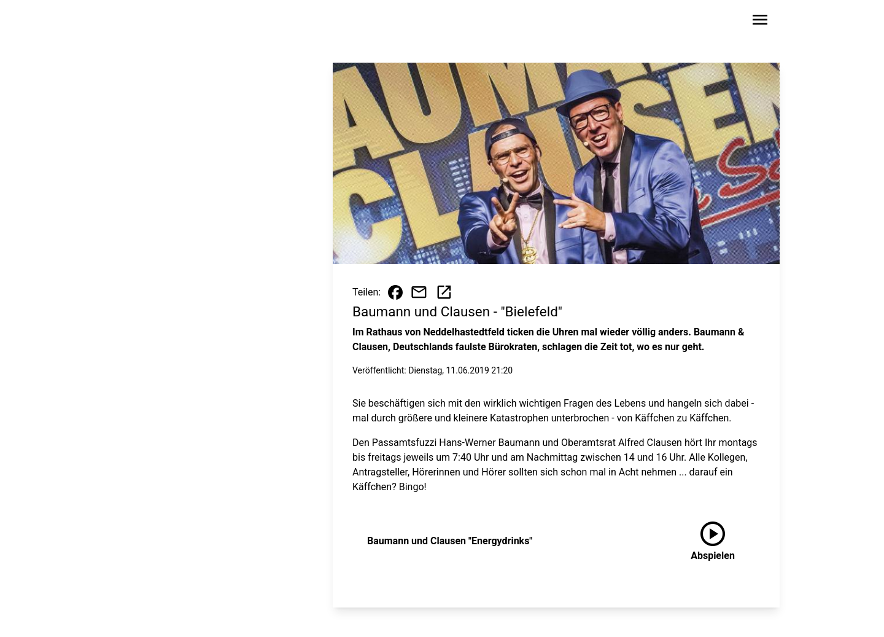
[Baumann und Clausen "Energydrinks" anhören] (712, 541)
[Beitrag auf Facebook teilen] (395, 292)
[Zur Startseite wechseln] (143, 22)
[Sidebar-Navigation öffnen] (760, 22)
